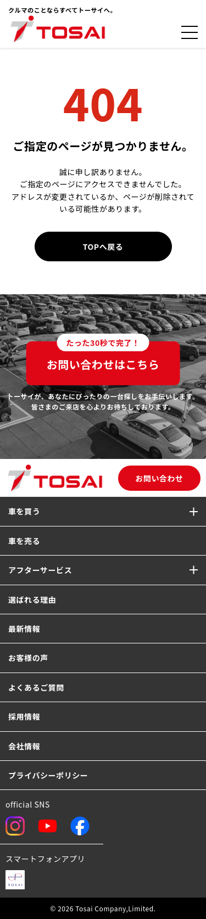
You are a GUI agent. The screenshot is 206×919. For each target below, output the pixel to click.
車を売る (24, 540)
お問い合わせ (159, 478)
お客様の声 (28, 657)
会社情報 (24, 746)
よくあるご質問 (36, 687)
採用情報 (24, 716)
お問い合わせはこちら (103, 357)
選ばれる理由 (32, 599)
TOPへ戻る (103, 246)
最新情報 (24, 628)
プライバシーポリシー (48, 775)
